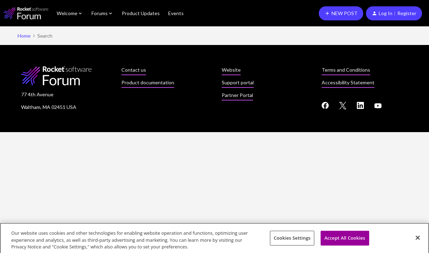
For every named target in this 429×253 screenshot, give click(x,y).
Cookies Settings (292, 239)
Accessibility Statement (348, 82)
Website (231, 70)
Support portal (238, 82)
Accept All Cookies (344, 239)
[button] (341, 13)
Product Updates (141, 13)
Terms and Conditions (346, 70)
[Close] (417, 239)
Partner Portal (237, 95)
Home (24, 36)
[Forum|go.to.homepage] (26, 13)
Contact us (133, 70)
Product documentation (147, 82)
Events (176, 13)
